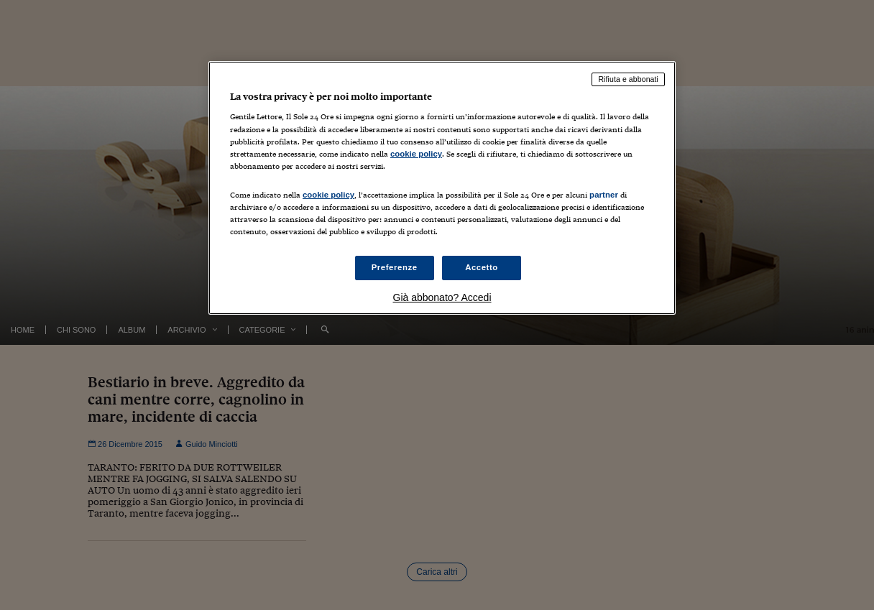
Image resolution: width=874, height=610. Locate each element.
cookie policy (416, 153)
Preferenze (395, 267)
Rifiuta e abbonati (628, 79)
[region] (442, 188)
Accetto (481, 267)
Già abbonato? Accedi (442, 297)
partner (603, 194)
